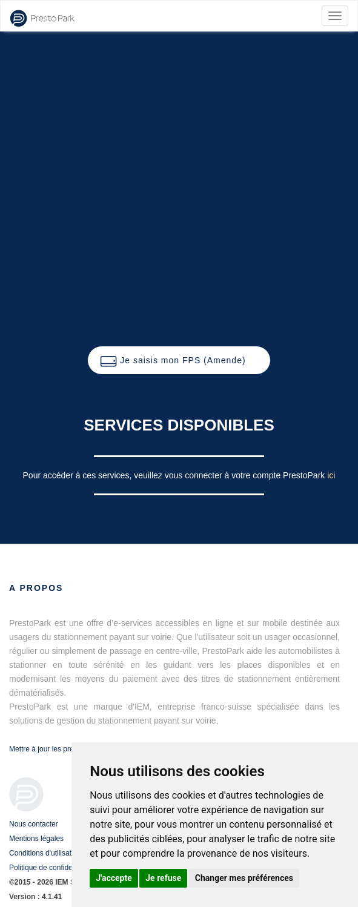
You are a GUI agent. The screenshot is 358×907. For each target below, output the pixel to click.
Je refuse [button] (163, 878)
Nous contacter (33, 824)
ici (331, 475)
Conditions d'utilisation (45, 853)
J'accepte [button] (114, 878)
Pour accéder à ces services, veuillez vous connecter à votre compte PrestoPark (175, 475)
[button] (178, 360)
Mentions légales (36, 838)
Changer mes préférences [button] (244, 878)
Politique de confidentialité (51, 867)
